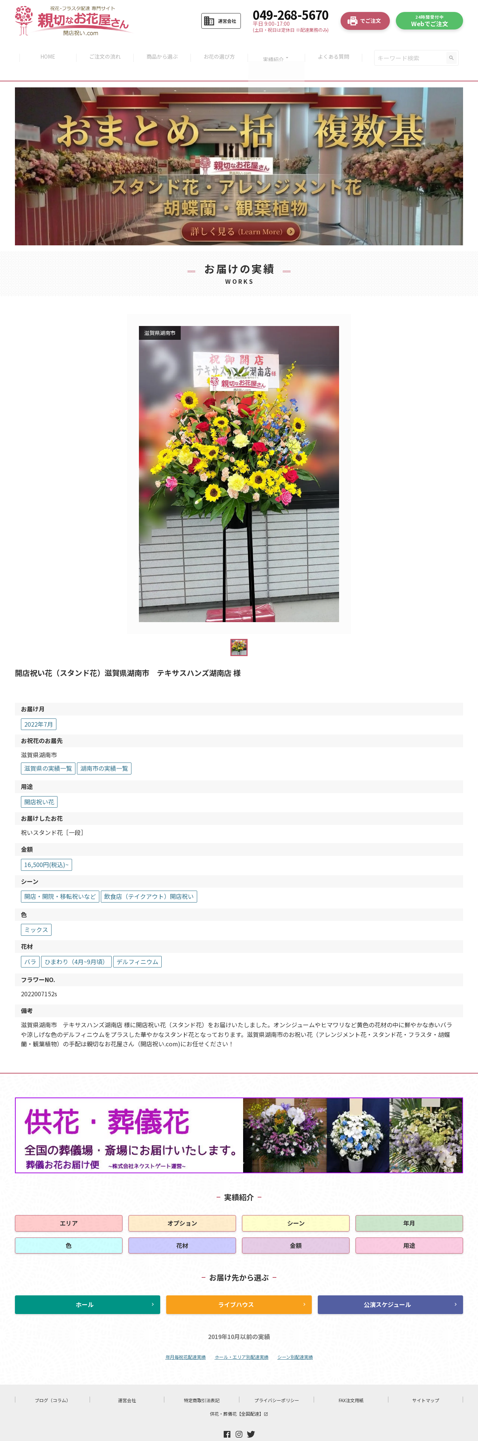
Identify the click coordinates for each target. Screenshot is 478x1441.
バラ (30, 944)
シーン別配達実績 (295, 1339)
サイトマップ (425, 1382)
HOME (44, 49)
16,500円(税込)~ (46, 847)
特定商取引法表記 (202, 1382)
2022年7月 (38, 706)
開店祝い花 (39, 784)
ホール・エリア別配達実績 (242, 1339)
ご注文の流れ (102, 49)
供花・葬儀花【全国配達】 (239, 1396)
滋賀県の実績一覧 (48, 750)
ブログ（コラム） (53, 1382)
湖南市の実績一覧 (104, 750)
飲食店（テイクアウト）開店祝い (149, 879)
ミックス (36, 912)
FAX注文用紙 (351, 1382)
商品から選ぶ (161, 49)
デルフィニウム (137, 944)
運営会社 (127, 1382)
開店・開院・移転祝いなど (60, 879)
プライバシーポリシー (276, 1382)
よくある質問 (337, 49)
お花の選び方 (220, 49)
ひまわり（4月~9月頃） (76, 944)
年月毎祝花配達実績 (185, 1339)
